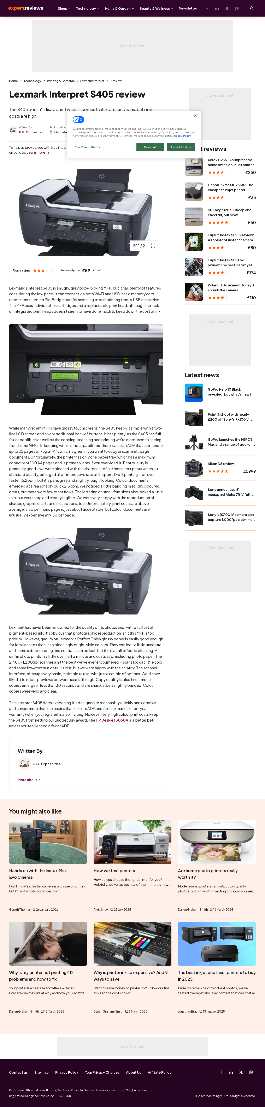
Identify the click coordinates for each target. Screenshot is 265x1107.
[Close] (195, 115)
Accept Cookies (181, 146)
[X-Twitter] (227, 8)
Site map (41, 1072)
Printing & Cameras (61, 81)
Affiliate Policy (159, 1072)
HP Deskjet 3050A (112, 720)
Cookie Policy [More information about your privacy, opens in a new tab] (182, 135)
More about (27, 779)
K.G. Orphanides (31, 132)
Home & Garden (118, 8)
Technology (86, 8)
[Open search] (252, 8)
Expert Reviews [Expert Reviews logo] (22, 8)
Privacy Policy (66, 1072)
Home (13, 81)
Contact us (18, 1072)
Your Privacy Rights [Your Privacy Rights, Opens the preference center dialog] (87, 146)
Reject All (150, 146)
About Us (133, 1072)
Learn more (36, 152)
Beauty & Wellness (155, 8)
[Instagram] (237, 8)
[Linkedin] (217, 8)
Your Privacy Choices (102, 1072)
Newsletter (188, 8)
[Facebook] (207, 8)
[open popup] (153, 246)
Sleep (62, 8)
